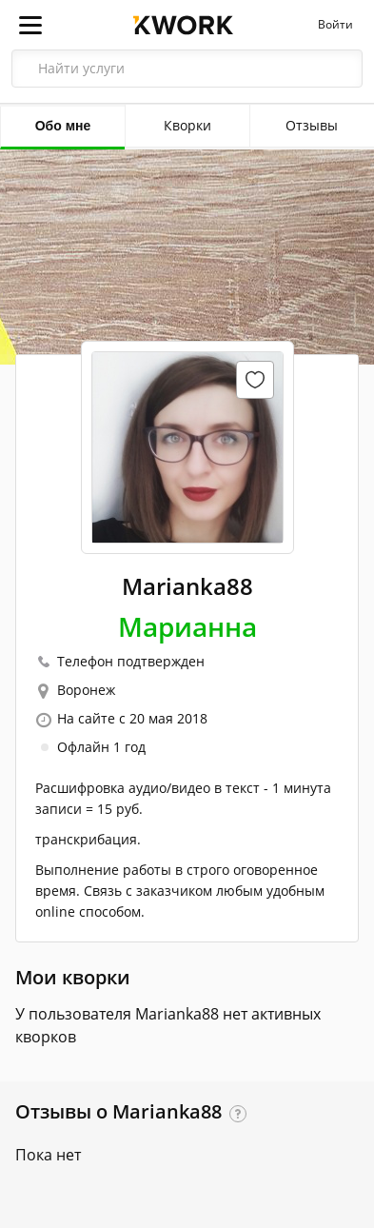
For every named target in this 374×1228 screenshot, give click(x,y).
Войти (335, 24)
